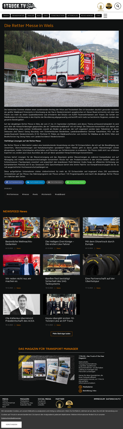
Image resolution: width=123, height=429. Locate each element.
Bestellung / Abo (89, 391)
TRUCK (6, 16)
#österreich (46, 194)
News (19, 248)
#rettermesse (12, 194)
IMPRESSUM (99, 399)
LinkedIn (41, 405)
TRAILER (30, 16)
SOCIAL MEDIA (44, 399)
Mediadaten (88, 387)
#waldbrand (60, 194)
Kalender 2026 (25, 405)
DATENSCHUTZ (113, 399)
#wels (35, 194)
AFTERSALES (72, 16)
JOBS (98, 16)
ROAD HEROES (87, 16)
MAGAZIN (24, 399)
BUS (39, 16)
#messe (25, 194)
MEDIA (5, 399)
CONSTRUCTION (57, 16)
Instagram (42, 403)
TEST (46, 16)
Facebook (42, 401)
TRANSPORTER (18, 16)
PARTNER (60, 399)
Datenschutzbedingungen (11, 418)
